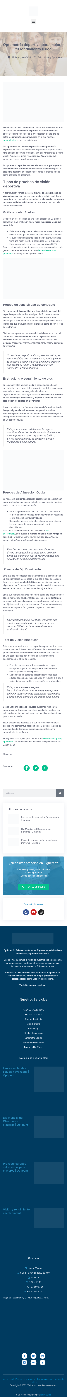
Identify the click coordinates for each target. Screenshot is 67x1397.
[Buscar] (60, 793)
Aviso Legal (8, 1379)
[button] (33, 21)
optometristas (9, 140)
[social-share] (27, 768)
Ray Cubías (45, 1394)
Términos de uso (44, 1379)
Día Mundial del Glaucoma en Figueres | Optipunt (15, 1121)
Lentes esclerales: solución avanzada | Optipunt (16, 1072)
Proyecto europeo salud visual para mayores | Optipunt (15, 1167)
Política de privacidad (25, 1379)
